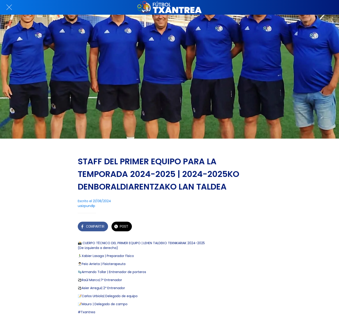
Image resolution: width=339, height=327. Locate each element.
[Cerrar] (9, 7)
